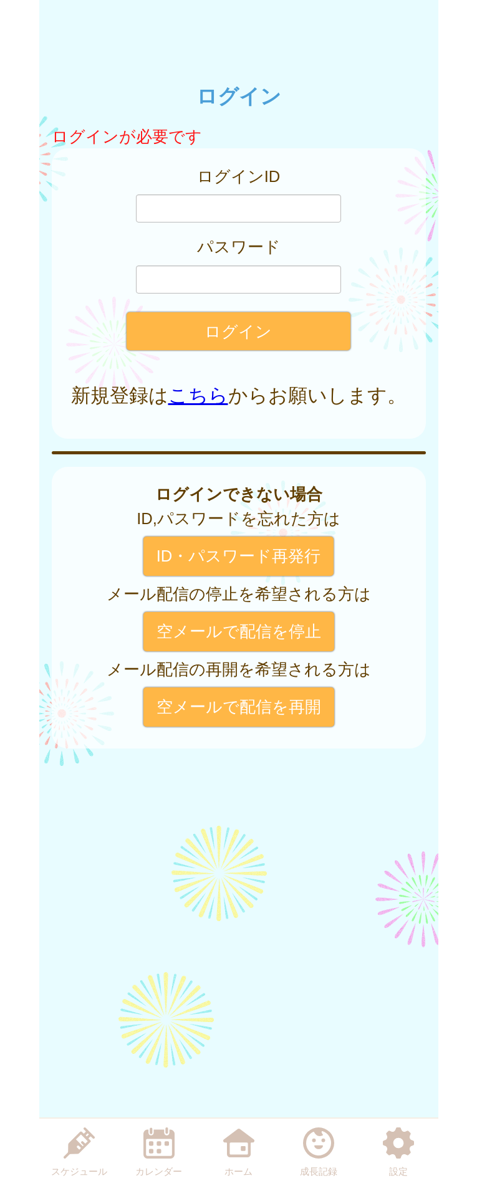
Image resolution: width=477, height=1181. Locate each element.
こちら (198, 395)
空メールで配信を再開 (239, 706)
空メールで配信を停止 (239, 631)
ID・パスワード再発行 (239, 556)
